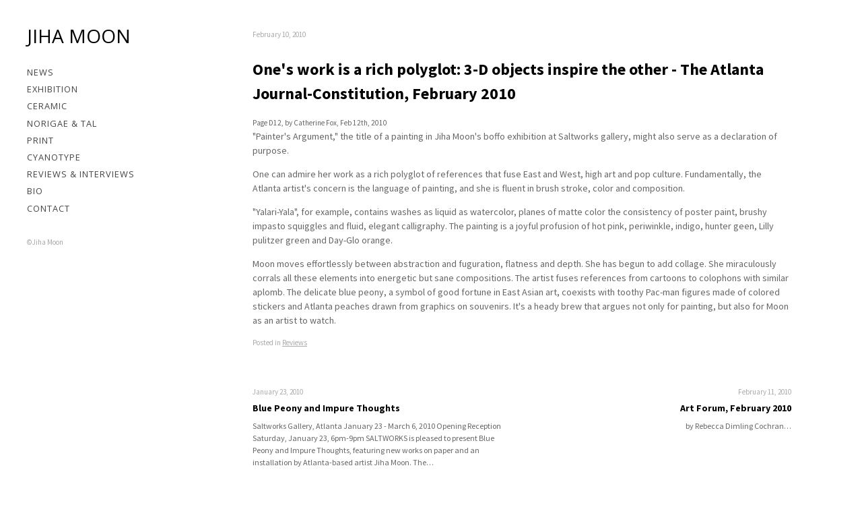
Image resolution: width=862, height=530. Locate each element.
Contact (48, 208)
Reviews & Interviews (81, 174)
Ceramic (47, 106)
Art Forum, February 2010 (735, 408)
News (40, 72)
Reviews (294, 342)
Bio (35, 191)
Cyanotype (54, 157)
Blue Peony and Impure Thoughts (326, 408)
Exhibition (52, 89)
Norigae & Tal (62, 123)
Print (40, 140)
